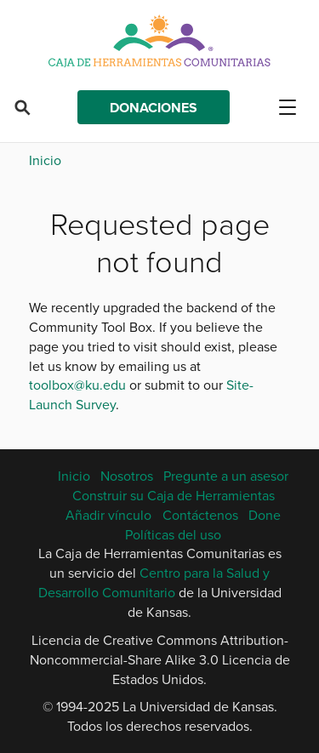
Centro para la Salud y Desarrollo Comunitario (154, 582)
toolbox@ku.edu (77, 384)
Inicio (45, 160)
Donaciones (153, 107)
